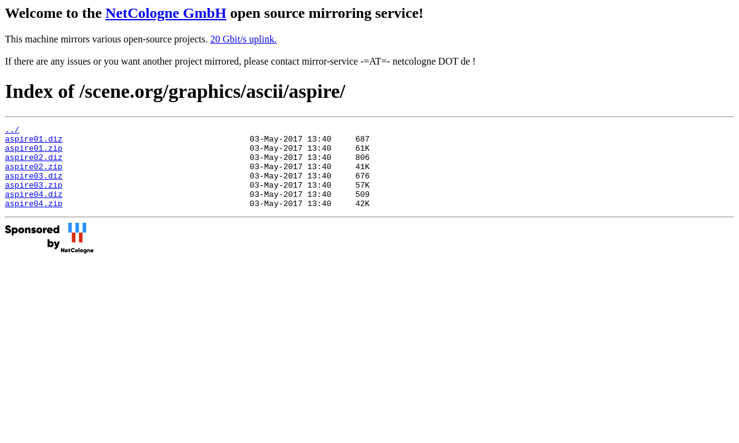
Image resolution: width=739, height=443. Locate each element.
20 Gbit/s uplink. (243, 39)
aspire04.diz (34, 208)
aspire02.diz (34, 164)
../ (12, 131)
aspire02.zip (34, 175)
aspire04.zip (34, 219)
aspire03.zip (34, 197)
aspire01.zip (34, 153)
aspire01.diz (34, 142)
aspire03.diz (34, 186)
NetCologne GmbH (165, 13)
